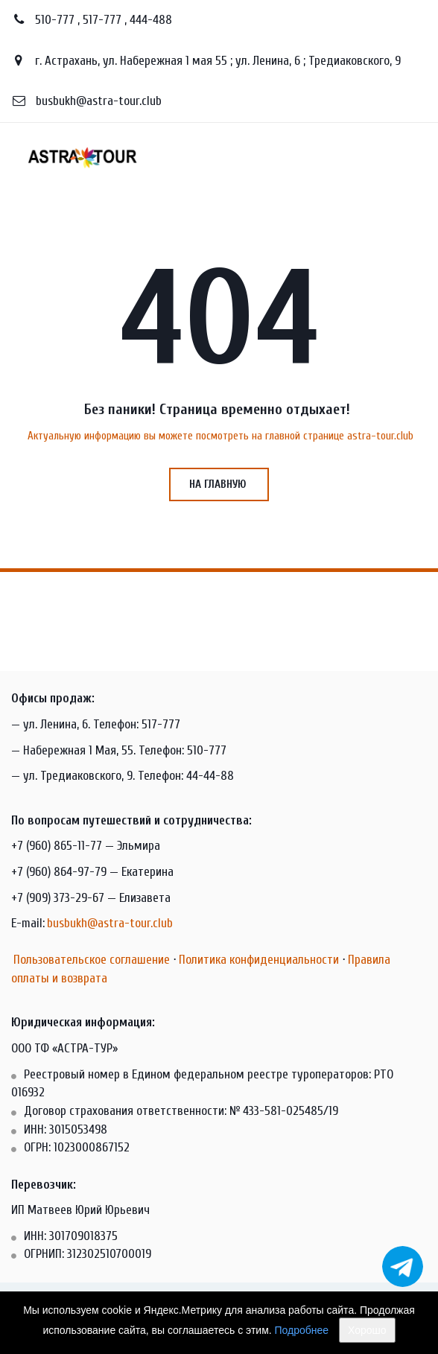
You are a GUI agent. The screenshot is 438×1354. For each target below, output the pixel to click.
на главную (219, 484)
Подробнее (302, 1330)
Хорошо (367, 1330)
